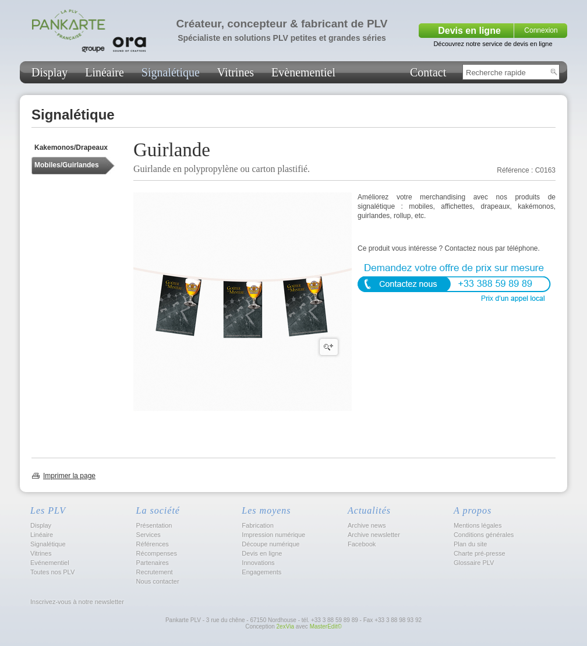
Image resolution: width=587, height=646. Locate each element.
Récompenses (156, 553)
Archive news (367, 525)
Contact (428, 72)
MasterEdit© (326, 626)
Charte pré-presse (479, 553)
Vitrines (235, 72)
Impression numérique (273, 534)
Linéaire (104, 72)
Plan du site (470, 543)
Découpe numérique (270, 543)
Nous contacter (157, 581)
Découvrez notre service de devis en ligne (492, 43)
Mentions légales (478, 525)
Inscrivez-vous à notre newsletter (76, 601)
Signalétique (171, 72)
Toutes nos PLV (52, 571)
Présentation (154, 525)
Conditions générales (484, 534)
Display (49, 72)
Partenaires (152, 562)
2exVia (285, 626)
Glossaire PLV (474, 562)
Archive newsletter (374, 534)
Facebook (362, 543)
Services (148, 534)
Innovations (258, 562)
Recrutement (154, 571)
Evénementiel (49, 562)
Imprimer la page (69, 476)
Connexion (540, 30)
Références (152, 543)
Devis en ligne (469, 31)
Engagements (261, 571)
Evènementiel (303, 72)
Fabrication (257, 525)
